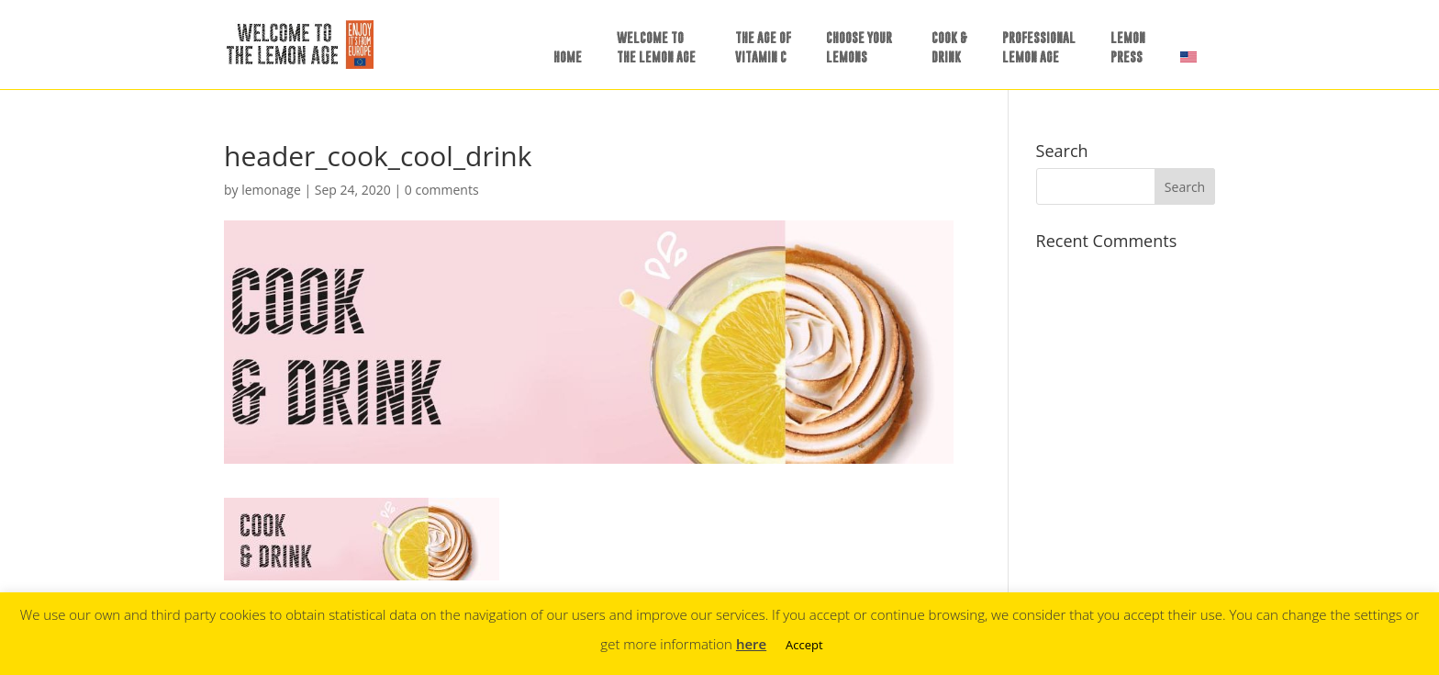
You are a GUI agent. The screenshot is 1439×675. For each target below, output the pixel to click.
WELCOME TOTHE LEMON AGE (656, 46)
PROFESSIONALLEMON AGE (1039, 46)
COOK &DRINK (949, 46)
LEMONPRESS (1127, 46)
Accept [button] (804, 644)
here (751, 644)
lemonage (271, 189)
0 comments (442, 189)
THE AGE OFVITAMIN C (763, 46)
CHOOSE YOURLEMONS (859, 46)
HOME (567, 56)
